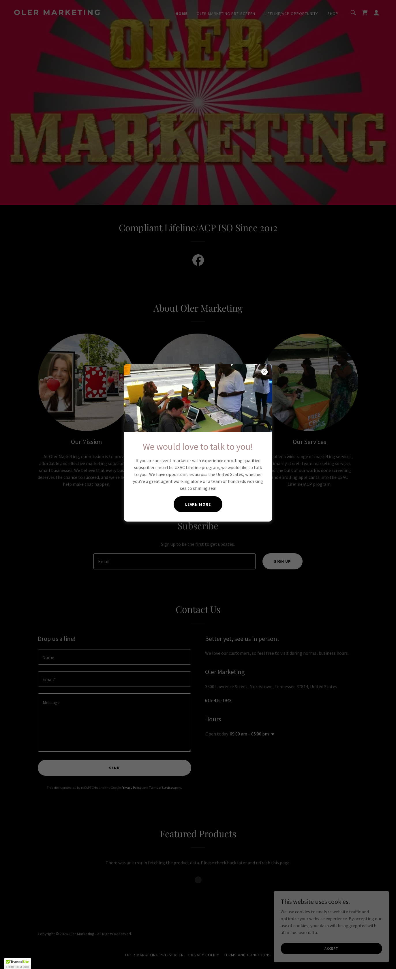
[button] (17, 963)
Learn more (198, 504)
